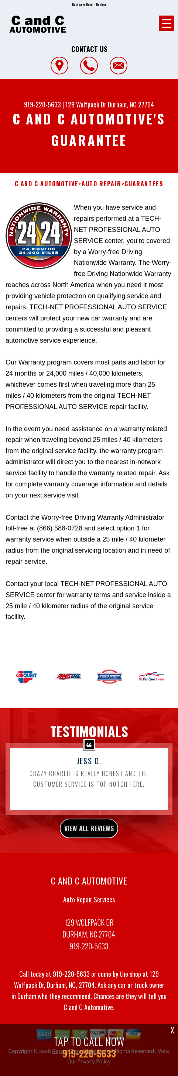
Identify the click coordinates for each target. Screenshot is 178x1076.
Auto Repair (101, 183)
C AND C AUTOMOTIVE (47, 183)
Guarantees (143, 183)
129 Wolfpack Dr (85, 104)
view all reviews (89, 857)
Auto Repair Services (89, 928)
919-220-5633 (42, 104)
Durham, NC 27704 (131, 104)
